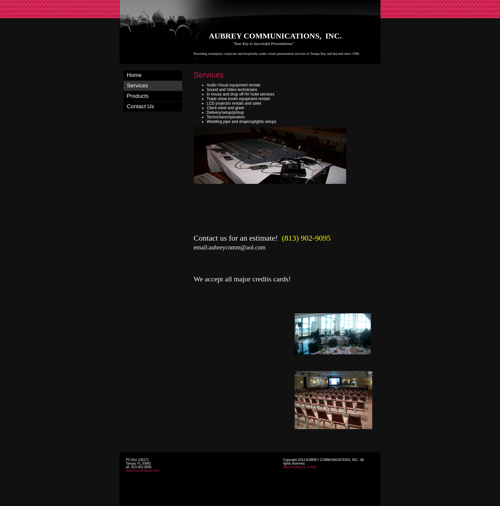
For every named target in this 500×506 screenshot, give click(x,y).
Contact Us (140, 106)
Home (134, 75)
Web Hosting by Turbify (299, 467)
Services (137, 85)
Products (138, 96)
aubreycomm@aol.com (142, 470)
